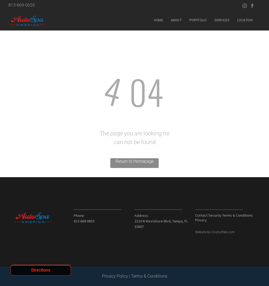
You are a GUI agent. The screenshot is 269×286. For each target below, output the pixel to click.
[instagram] (244, 7)
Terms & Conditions (149, 276)
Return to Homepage (135, 161)
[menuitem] (158, 20)
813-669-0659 (21, 5)
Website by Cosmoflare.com (215, 232)
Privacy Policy (115, 276)
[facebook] (252, 7)
